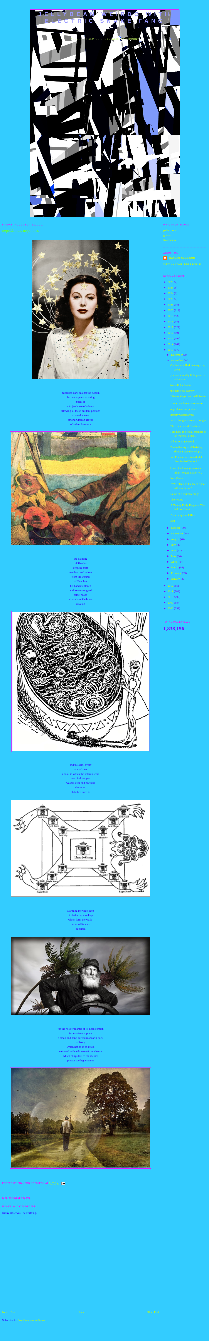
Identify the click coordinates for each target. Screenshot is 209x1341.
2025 (171, 287)
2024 (171, 293)
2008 (171, 608)
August (175, 539)
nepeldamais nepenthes (183, 409)
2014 (171, 344)
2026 (171, 282)
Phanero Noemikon (181, 258)
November (177, 360)
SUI (172, 520)
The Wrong (176, 499)
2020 (171, 310)
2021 (171, 304)
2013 (171, 349)
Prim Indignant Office (182, 515)
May (174, 556)
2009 (171, 602)
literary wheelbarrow (182, 414)
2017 (171, 327)
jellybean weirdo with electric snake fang (105, 17)
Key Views (176, 478)
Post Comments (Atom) (31, 1320)
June (174, 550)
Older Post (153, 1312)
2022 (171, 298)
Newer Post (8, 1312)
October (176, 527)
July (174, 544)
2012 (171, 585)
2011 (171, 591)
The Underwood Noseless (184, 426)
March (175, 567)
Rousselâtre (170, 240)
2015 (171, 338)
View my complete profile (182, 264)
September (177, 533)
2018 (171, 321)
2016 (171, 332)
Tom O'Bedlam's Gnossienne (186, 403)
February (176, 573)
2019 (171, 315)
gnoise (167, 235)
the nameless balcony (182, 390)
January (176, 578)
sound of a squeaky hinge (184, 493)
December (177, 354)
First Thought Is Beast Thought (188, 420)
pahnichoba (169, 230)
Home (81, 1312)
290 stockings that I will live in (188, 396)
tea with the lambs (180, 385)
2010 (171, 597)
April (174, 561)
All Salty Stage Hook (182, 441)
